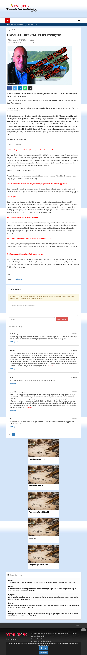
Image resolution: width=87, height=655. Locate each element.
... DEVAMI (49, 366)
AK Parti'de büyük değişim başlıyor (27, 25)
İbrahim (11, 603)
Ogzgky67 (11, 595)
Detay (43, 648)
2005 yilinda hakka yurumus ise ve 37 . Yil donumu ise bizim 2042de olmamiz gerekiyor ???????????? (41, 582)
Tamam (43, 653)
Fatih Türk (11, 586)
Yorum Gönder (62, 319)
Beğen (14, 369)
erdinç (10, 611)
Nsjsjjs (10, 580)
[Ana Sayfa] (7, 20)
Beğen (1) (15, 342)
